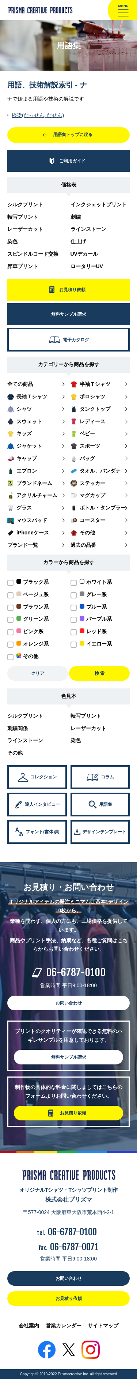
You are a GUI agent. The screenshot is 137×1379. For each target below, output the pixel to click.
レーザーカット (25, 229)
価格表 (68, 185)
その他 (15, 753)
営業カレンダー (63, 1326)
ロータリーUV (87, 266)
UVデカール (84, 254)
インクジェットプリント (99, 204)
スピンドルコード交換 (32, 254)
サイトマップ (103, 1326)
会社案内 (29, 1326)
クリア (37, 673)
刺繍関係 (17, 728)
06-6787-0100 (76, 972)
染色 (12, 241)
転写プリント (22, 217)
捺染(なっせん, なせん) (38, 115)
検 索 (99, 673)
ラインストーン (88, 229)
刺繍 (76, 217)
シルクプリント (25, 204)
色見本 (68, 696)
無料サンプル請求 (68, 1057)
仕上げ (78, 241)
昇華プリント (22, 266)
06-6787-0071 (74, 1246)
